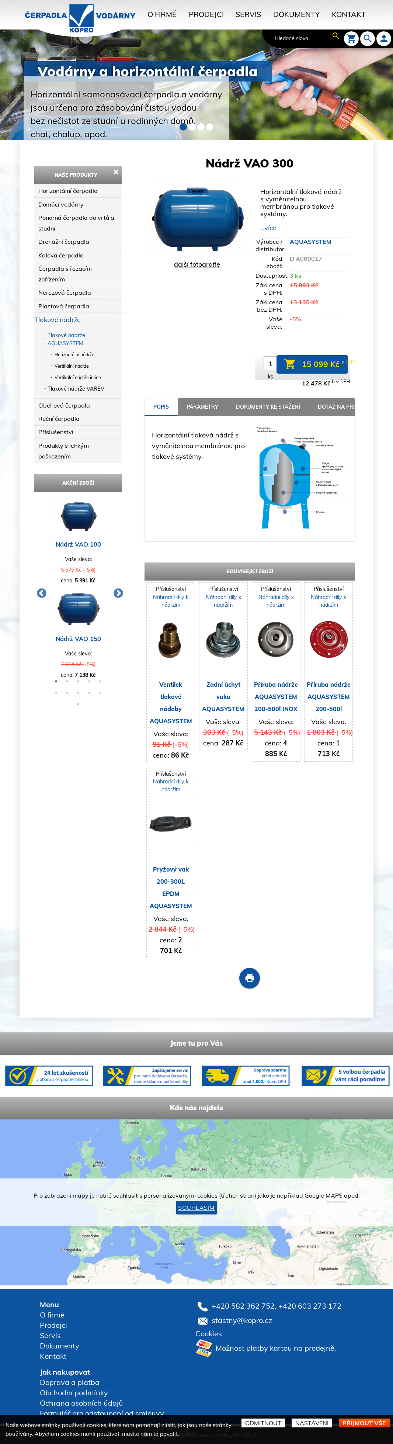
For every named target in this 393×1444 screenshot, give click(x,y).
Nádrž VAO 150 (78, 639)
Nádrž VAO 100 (78, 544)
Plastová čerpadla (63, 306)
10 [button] (100, 692)
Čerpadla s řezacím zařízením (65, 274)
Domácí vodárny (61, 204)
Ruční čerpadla (59, 418)
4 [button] (89, 681)
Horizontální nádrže (74, 354)
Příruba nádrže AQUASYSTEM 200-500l (329, 697)
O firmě (162, 14)
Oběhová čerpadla (64, 405)
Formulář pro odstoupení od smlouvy (102, 1413)
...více (268, 228)
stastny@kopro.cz (242, 1319)
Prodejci (206, 14)
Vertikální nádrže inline (78, 377)
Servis (248, 14)
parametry (202, 407)
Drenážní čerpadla (63, 241)
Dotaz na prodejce (345, 407)
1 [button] (56, 681)
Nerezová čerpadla (64, 292)
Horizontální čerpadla (68, 190)
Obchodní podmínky (74, 1392)
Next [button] (116, 591)
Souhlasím (196, 1207)
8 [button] (78, 692)
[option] (78, 592)
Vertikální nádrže (72, 366)
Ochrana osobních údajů (81, 1402)
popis (161, 407)
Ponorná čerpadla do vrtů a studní (76, 223)
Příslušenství (55, 432)
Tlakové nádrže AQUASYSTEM (66, 339)
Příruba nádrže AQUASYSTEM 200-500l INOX (276, 697)
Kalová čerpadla (61, 255)
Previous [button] (40, 591)
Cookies (208, 1333)
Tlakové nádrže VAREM (76, 388)
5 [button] (100, 681)
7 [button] (67, 692)
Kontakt (349, 14)
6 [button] (56, 692)
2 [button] (67, 681)
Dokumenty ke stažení (268, 407)
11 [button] (78, 704)
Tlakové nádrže (57, 319)
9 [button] (89, 692)
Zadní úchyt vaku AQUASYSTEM (223, 697)
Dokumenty (296, 14)
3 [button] (78, 681)
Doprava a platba (70, 1382)
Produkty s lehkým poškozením (63, 451)
